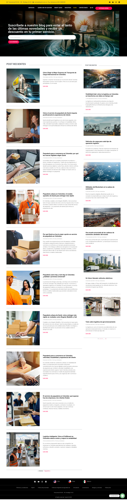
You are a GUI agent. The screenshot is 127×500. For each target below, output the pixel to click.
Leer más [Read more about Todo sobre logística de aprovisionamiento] (88, 334)
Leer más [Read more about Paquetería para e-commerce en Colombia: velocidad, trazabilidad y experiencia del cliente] (45, 379)
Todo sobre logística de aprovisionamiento (100, 323)
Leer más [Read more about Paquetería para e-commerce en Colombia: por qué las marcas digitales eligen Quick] (45, 175)
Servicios (31, 8)
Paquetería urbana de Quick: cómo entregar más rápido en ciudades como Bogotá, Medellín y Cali (60, 317)
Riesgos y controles (97, 488)
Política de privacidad (43, 488)
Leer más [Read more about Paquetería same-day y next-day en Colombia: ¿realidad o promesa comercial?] (45, 296)
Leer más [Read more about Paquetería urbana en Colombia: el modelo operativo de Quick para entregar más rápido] (45, 211)
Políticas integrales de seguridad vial (61, 488)
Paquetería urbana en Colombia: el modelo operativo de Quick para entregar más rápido (58, 195)
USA (58, 482)
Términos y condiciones (22, 488)
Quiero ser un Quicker (45, 8)
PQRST (33, 488)
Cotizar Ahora (103, 8)
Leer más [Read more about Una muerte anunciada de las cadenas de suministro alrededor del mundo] (88, 247)
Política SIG (108, 488)
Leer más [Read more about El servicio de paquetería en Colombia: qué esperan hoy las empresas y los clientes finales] (45, 412)
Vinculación (76, 488)
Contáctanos (83, 8)
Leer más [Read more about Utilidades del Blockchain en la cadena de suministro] (88, 201)
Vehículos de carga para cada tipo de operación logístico (98, 143)
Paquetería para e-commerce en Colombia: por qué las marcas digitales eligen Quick (60, 155)
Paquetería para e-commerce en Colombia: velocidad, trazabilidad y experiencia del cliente (59, 357)
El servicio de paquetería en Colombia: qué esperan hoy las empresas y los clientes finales (61, 398)
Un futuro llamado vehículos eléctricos (99, 279)
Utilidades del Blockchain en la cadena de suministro (100, 189)
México (89, 482)
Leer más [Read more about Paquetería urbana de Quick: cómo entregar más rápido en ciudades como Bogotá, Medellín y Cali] (45, 333)
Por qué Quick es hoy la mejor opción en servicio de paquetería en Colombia (60, 236)
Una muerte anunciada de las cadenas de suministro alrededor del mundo (100, 234)
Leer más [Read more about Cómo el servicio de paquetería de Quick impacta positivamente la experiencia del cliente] (45, 129)
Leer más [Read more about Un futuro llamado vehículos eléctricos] (88, 290)
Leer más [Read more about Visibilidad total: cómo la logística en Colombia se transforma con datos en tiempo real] (88, 110)
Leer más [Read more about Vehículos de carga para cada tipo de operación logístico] (88, 155)
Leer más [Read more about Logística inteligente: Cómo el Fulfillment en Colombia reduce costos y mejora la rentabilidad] (45, 452)
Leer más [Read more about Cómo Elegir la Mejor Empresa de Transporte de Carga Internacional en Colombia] (45, 87)
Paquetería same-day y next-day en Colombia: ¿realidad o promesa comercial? (59, 276)
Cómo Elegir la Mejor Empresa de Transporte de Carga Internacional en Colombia (59, 74)
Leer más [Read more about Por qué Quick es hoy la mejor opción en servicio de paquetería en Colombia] (45, 256)
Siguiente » (47, 471)
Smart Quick (58, 8)
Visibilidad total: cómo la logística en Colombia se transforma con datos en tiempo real (102, 96)
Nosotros (68, 8)
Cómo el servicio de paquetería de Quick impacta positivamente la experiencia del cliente (60, 115)
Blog (75, 8)
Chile (73, 482)
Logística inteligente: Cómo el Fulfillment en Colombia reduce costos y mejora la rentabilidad (60, 438)
